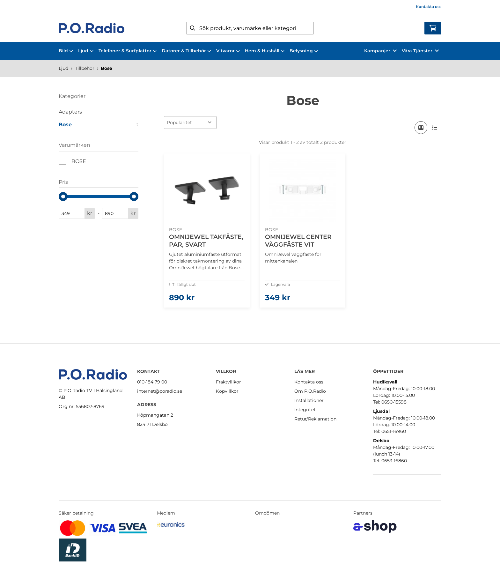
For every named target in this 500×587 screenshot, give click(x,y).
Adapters (98, 112)
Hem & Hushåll (264, 51)
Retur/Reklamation (315, 419)
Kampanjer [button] (380, 51)
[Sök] (250, 28)
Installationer (309, 400)
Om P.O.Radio (310, 391)
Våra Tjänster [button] (420, 51)
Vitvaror (228, 51)
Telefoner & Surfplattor (128, 51)
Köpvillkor (227, 391)
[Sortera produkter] (190, 122)
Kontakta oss (428, 6)
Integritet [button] (305, 409)
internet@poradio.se (159, 391)
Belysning (304, 51)
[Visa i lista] (435, 127)
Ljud (85, 51)
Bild (66, 51)
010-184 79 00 (152, 382)
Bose (106, 68)
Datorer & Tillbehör (186, 51)
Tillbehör (84, 68)
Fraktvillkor (228, 382)
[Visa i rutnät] (421, 127)
